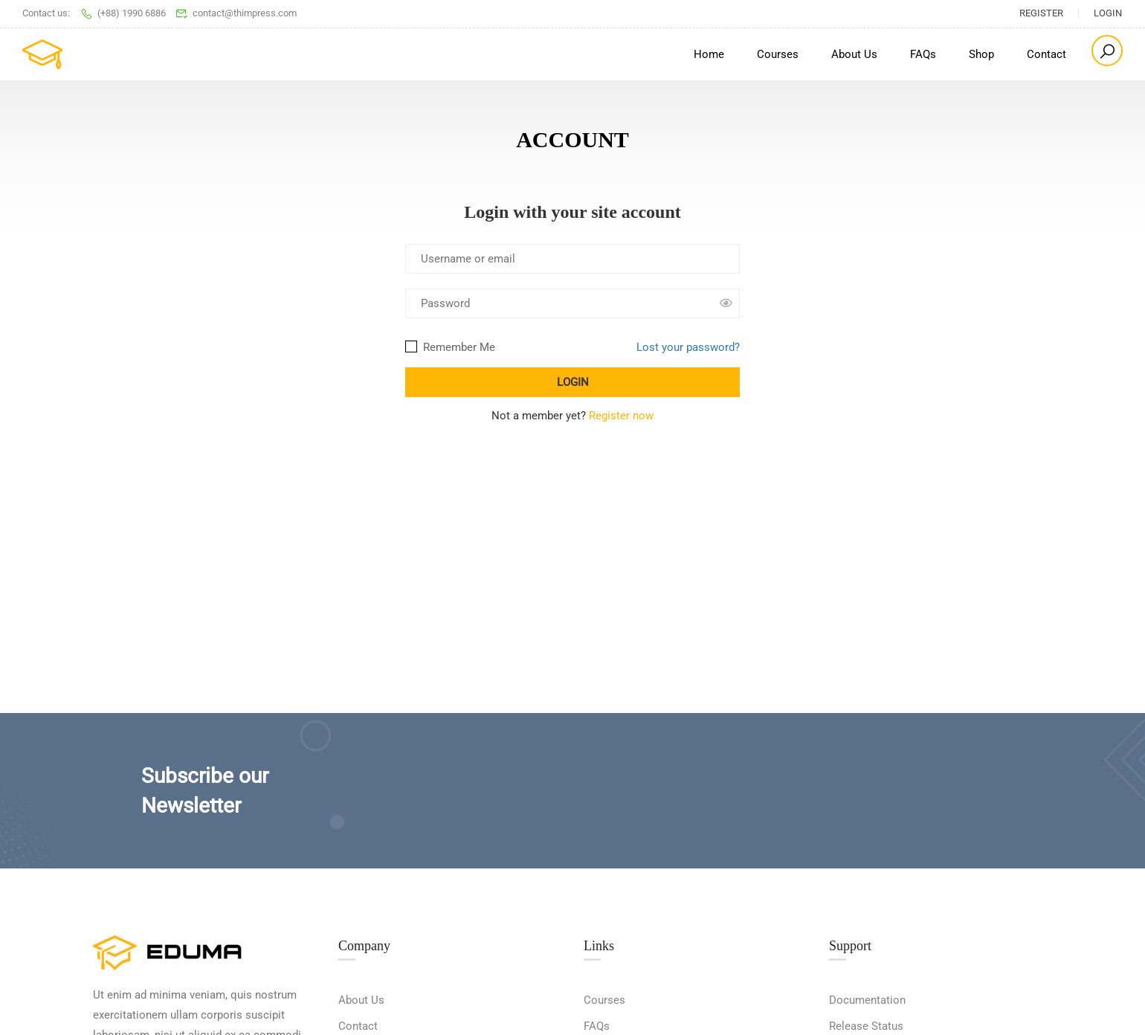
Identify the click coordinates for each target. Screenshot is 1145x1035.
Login (1108, 13)
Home (709, 54)
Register (1041, 13)
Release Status (866, 1026)
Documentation (867, 1000)
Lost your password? (688, 347)
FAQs (923, 54)
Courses (778, 54)
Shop (981, 54)
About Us (854, 54)
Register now (621, 415)
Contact (1046, 54)
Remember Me (450, 347)
